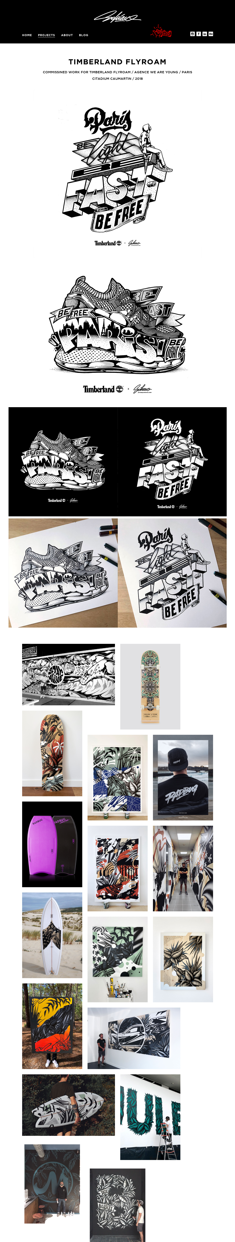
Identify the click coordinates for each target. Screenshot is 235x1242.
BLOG (83, 35)
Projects (46, 35)
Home (27, 35)
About (67, 35)
